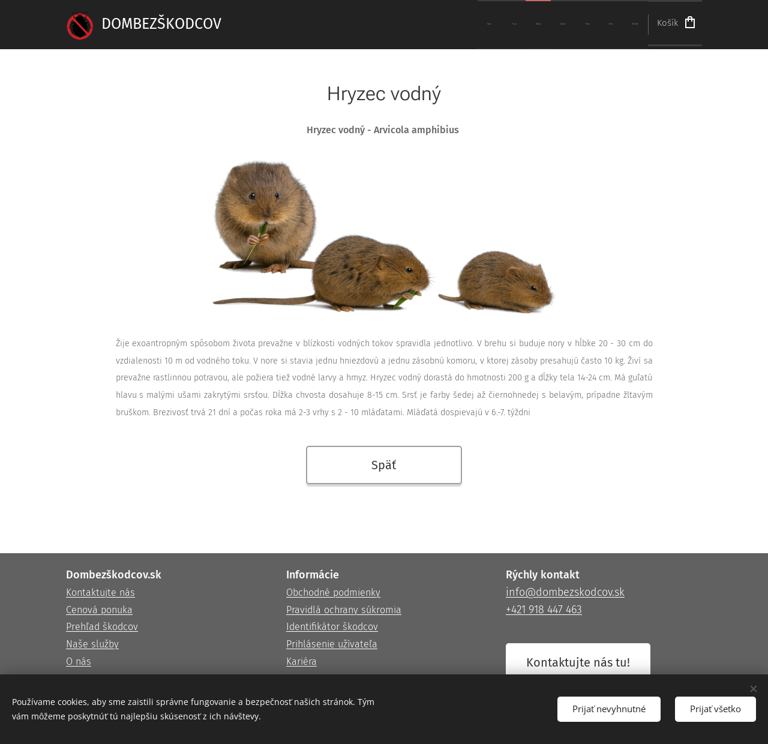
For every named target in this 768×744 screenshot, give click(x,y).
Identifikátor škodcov (332, 627)
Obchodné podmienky (333, 592)
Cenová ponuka (99, 610)
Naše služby (92, 644)
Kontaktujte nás (100, 592)
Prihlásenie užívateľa (331, 644)
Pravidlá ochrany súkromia (343, 610)
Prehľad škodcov (102, 627)
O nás (78, 661)
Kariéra (301, 661)
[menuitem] (501, 24)
